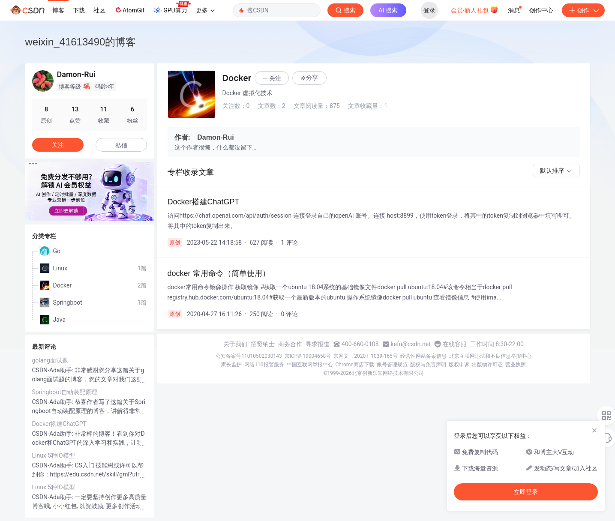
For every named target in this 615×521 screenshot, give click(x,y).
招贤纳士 (263, 344)
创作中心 (541, 10)
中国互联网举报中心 (310, 365)
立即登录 (526, 491)
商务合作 (290, 344)
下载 (79, 10)
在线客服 (455, 344)
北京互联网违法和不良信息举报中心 (490, 356)
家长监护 (231, 365)
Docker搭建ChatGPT (59, 423)
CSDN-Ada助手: (53, 370)
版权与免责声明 (428, 365)
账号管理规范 (392, 365)
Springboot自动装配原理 (64, 392)
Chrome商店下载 (355, 365)
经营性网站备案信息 (423, 356)
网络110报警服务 (264, 365)
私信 (121, 145)
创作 (583, 10)
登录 (429, 10)
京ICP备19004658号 (308, 356)
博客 (58, 10)
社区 (99, 10)
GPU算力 (171, 8)
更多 (205, 10)
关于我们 (235, 344)
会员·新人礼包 (474, 9)
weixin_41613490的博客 (80, 42)
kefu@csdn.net (411, 344)
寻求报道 (318, 344)
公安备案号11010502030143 (249, 356)
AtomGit (129, 10)
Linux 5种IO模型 (53, 455)
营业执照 (515, 365)
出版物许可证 (487, 365)
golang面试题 (50, 360)
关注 (58, 144)
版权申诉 (459, 365)
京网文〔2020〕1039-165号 (365, 356)
